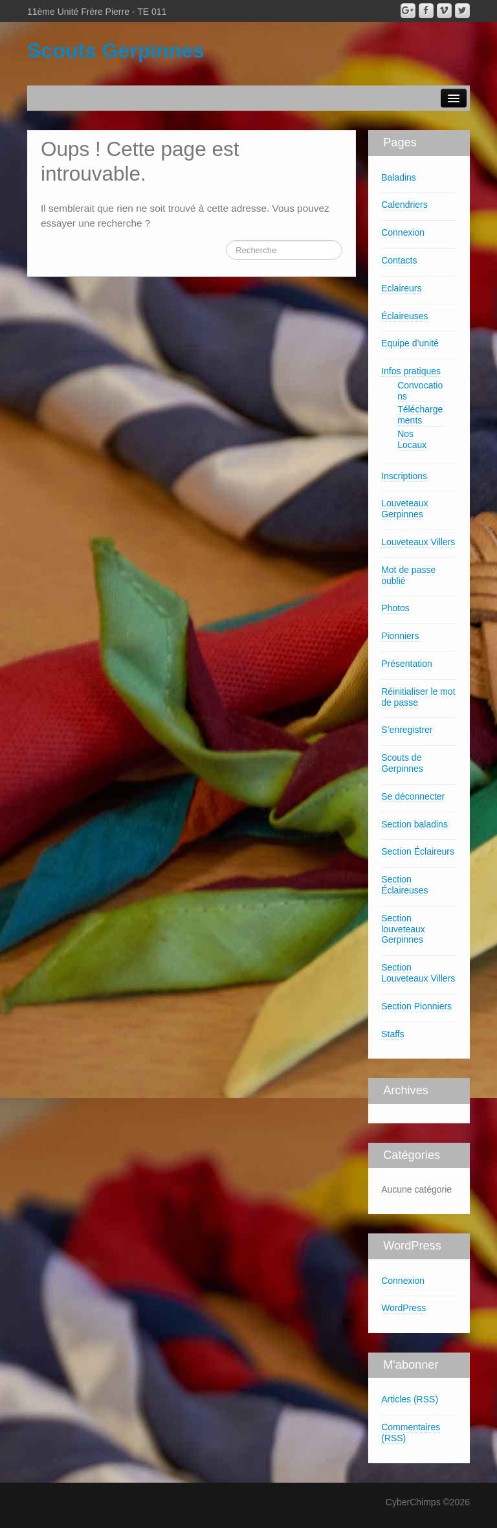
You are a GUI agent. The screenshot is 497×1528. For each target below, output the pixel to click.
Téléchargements (420, 414)
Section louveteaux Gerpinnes (403, 929)
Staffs (392, 1034)
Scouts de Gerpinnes (402, 763)
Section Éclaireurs (417, 851)
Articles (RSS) (409, 1399)
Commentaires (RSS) (410, 1432)
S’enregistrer (406, 730)
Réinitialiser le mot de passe (418, 697)
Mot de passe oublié (408, 575)
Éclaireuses (404, 316)
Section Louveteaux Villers (418, 972)
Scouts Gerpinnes (115, 50)
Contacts (399, 260)
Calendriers (404, 204)
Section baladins (414, 824)
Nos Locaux (411, 439)
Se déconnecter (413, 796)
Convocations (420, 390)
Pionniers (400, 636)
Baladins (398, 177)
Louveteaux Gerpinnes (404, 508)
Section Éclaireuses (404, 884)
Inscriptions (404, 476)
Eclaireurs (401, 288)
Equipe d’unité (410, 343)
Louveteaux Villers (418, 542)
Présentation (406, 663)
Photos (395, 608)
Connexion (403, 232)
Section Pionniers (416, 1006)
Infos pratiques (411, 371)
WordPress (403, 1308)
